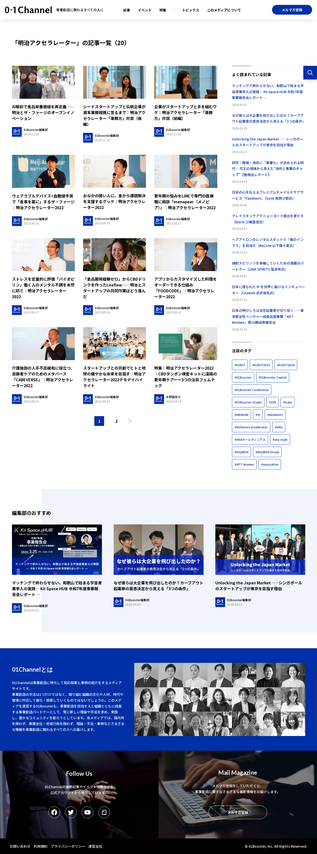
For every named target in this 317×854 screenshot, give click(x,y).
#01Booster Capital (272, 377)
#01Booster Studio (248, 402)
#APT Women (244, 464)
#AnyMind (241, 452)
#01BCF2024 (286, 365)
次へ (129, 421)
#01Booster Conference (252, 390)
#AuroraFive (269, 464)
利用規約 (40, 846)
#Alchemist (275, 414)
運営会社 (95, 846)
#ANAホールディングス (250, 439)
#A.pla (287, 402)
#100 (272, 402)
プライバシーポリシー (68, 846)
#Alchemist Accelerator (251, 427)
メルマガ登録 (292, 9)
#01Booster (243, 377)
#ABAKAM (241, 414)
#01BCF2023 (261, 365)
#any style (280, 439)
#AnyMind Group (267, 452)
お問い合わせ (20, 846)
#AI (258, 414)
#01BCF (240, 365)
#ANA (279, 427)
